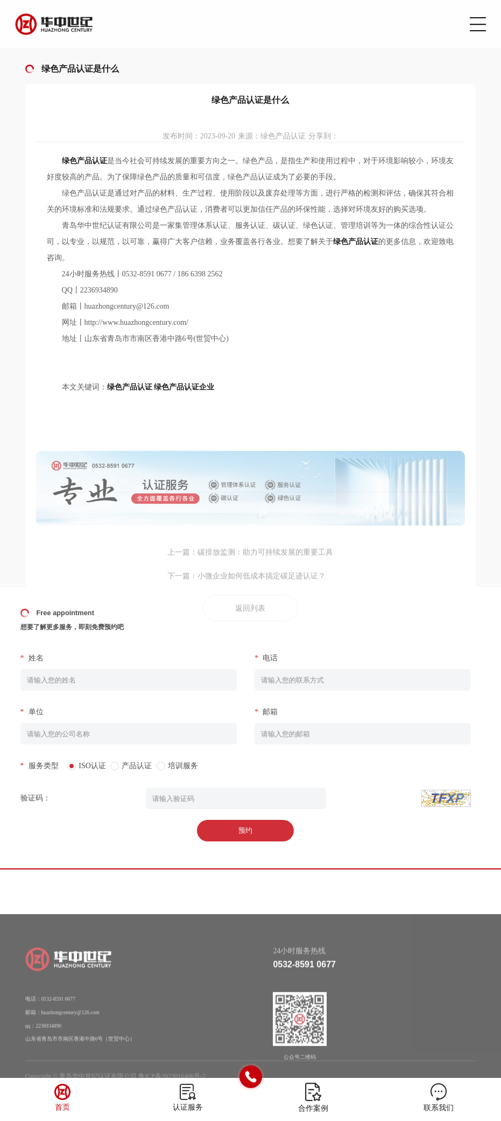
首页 (62, 1107)
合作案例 (313, 1108)
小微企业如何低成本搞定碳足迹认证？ (261, 583)
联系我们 (439, 1108)
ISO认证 (84, 766)
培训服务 (174, 766)
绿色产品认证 (129, 387)
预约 (237, 830)
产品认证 (129, 766)
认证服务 (188, 1107)
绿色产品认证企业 (184, 387)
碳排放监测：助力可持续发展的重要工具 (265, 559)
